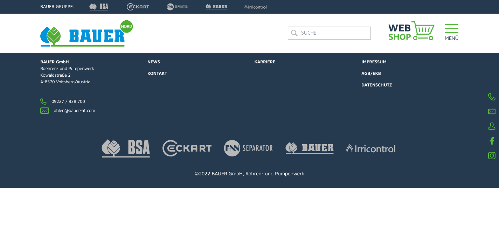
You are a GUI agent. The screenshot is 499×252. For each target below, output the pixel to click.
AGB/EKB (371, 73)
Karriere (265, 62)
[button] (452, 33)
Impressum (374, 62)
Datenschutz (376, 85)
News (153, 62)
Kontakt (157, 73)
